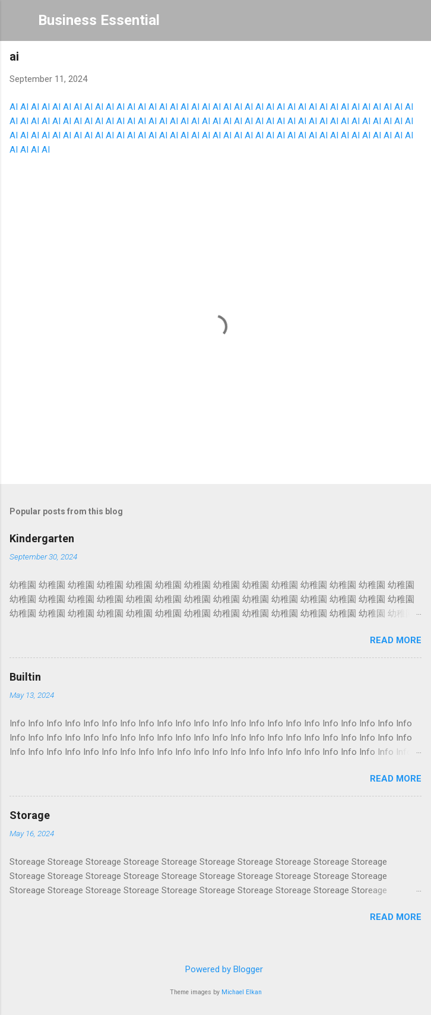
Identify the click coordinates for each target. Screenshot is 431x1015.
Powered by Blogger (216, 969)
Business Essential (99, 20)
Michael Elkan (241, 992)
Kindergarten (41, 538)
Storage (29, 815)
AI (13, 107)
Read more (396, 640)
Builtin (25, 677)
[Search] (414, 24)
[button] (414, 59)
